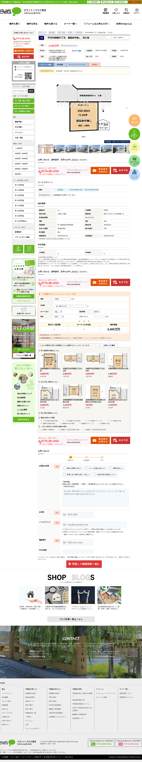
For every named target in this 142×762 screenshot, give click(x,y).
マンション (19, 132)
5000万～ (18, 174)
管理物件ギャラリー (126, 697)
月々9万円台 (19, 216)
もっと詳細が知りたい (96, 468)
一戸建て (28, 717)
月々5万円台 (19, 195)
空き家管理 (21, 398)
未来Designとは (124, 24)
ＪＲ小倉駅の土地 (115, 421)
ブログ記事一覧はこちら (71, 619)
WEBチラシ (6, 724)
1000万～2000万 (21, 153)
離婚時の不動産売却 (79, 714)
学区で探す (29, 705)
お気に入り (107, 2)
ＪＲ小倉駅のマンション (95, 421)
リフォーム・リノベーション (106, 693)
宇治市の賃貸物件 (55, 705)
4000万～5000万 (21, 169)
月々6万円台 (19, 200)
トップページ (6, 693)
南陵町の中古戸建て (68, 423)
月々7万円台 (19, 205)
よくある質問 (22, 410)
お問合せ (95, 65)
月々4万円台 (19, 190)
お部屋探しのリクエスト (57, 717)
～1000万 (18, 148)
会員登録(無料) (45, 338)
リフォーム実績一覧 (23, 355)
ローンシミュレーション (77, 65)
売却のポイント (23, 406)
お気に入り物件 (109, 345)
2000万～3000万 (21, 158)
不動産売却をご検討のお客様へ (82, 694)
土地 (26, 724)
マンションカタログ (32, 728)
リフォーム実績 (101, 697)
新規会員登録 (30, 697)
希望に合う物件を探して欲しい (76, 474)
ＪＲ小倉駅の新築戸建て (50, 421)
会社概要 (5, 697)
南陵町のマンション (88, 423)
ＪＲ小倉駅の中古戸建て (73, 421)
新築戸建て (19, 122)
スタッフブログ (7, 713)
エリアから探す (22, 106)
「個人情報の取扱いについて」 (76, 557)
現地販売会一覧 (30, 713)
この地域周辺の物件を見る (57, 52)
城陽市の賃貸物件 (55, 709)
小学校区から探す (22, 111)
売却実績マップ (77, 718)
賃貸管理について (126, 693)
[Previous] (41, 108)
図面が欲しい (116, 468)
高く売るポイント (23, 414)
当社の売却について (24, 394)
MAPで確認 (76, 51)
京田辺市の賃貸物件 (56, 713)
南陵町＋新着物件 (48, 429)
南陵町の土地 (105, 423)
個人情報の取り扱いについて (53, 757)
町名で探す (29, 709)
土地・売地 (19, 138)
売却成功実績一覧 (78, 700)
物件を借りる (50, 24)
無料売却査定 (23, 419)
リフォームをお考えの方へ (96, 24)
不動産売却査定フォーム (80, 704)
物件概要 (60, 65)
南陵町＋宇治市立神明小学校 (70, 429)
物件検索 (93, 2)
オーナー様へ (70, 24)
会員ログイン (30, 701)
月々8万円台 (19, 211)
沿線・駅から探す (22, 101)
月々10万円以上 (21, 221)
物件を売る (32, 24)
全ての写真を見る (116, 142)
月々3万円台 (19, 185)
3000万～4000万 (21, 164)
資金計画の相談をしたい (105, 474)
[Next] (127, 108)
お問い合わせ (6, 721)
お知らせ (5, 709)
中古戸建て (19, 127)
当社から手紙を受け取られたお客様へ (82, 709)
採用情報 (5, 705)
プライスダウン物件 (22, 237)
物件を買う (14, 24)
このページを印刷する (22, 67)
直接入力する (62, 306)
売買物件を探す (30, 693)
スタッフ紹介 (6, 701)
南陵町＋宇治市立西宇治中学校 (96, 429)
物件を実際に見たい (72, 468)
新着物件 (18, 232)
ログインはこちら (23, 301)
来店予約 (120, 2)
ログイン (135, 2)
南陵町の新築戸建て (49, 423)
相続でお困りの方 (23, 402)
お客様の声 (5, 717)
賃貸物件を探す (54, 693)
